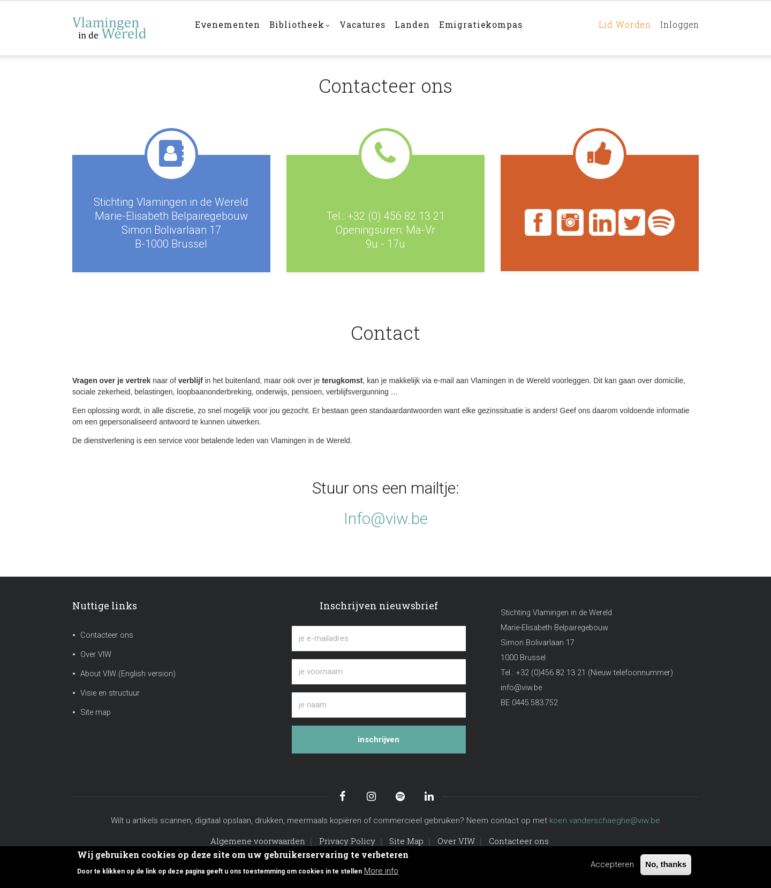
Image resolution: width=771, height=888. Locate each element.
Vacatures (369, 27)
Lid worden (617, 27)
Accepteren (612, 864)
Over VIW (95, 654)
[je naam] (379, 705)
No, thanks (665, 864)
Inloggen (677, 27)
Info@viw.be (386, 518)
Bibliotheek (304, 28)
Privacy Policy (347, 840)
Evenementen (228, 27)
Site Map (406, 840)
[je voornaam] (379, 671)
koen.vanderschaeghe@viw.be (604, 820)
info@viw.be (521, 687)
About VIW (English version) (128, 673)
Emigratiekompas (492, 27)
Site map (95, 712)
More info (381, 871)
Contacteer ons (106, 635)
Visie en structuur (110, 693)
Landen (422, 27)
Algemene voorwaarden (257, 840)
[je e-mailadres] (379, 638)
